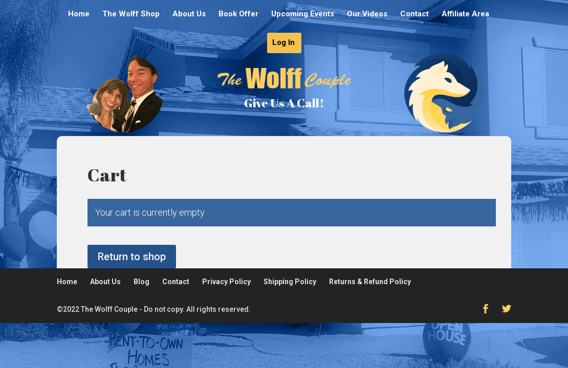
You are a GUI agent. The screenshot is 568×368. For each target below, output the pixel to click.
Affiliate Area (465, 14)
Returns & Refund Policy (370, 282)
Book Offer (238, 14)
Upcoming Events (302, 14)
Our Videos (367, 14)
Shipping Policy (290, 282)
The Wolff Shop (131, 14)
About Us (189, 14)
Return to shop (132, 256)
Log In (283, 43)
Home (79, 14)
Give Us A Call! (284, 103)
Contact (414, 14)
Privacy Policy (226, 282)
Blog (141, 282)
